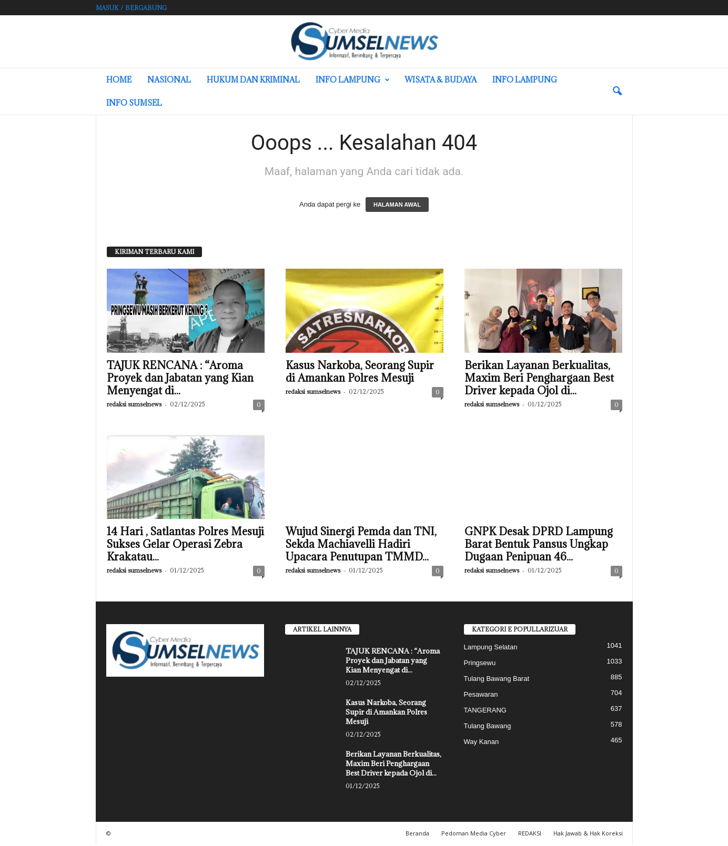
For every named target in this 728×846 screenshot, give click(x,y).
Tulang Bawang (487, 726)
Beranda (417, 833)
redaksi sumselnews (134, 404)
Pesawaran (481, 694)
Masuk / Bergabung (131, 8)
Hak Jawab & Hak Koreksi (588, 833)
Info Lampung (353, 79)
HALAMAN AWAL (397, 204)
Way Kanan (481, 742)
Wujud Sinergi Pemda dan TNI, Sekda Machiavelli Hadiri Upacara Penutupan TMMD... (361, 544)
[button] (617, 91)
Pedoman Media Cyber (473, 833)
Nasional (169, 80)
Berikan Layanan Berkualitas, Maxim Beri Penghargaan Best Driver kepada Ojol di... (539, 378)
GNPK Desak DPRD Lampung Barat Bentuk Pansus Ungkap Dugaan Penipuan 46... (538, 544)
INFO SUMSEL (134, 103)
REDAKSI (529, 833)
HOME (119, 80)
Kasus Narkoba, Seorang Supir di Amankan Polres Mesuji (360, 372)
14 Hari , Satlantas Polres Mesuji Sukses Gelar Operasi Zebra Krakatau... (185, 544)
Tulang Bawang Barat (497, 678)
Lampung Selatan (491, 647)
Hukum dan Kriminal (253, 80)
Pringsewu (480, 663)
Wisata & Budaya (441, 80)
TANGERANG (485, 710)
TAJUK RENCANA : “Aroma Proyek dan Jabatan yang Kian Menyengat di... (180, 378)
